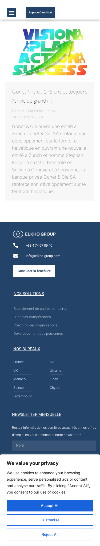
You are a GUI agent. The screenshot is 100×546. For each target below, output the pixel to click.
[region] (50, 500)
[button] (11, 12)
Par (41, 111)
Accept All (50, 505)
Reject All (50, 534)
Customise (50, 520)
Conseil (18, 111)
